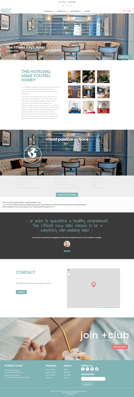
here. (53, 207)
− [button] (69, 275)
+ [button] (69, 272)
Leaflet (98, 307)
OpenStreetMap (105, 307)
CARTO (118, 307)
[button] (63, 6)
